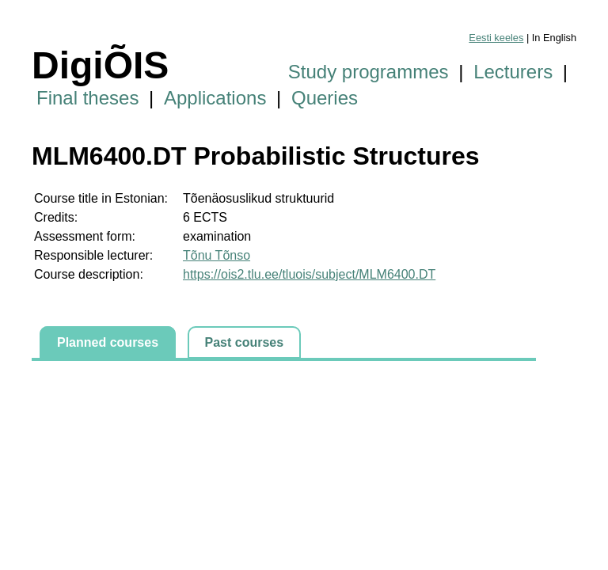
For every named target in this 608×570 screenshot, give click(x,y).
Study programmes (368, 71)
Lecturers (513, 71)
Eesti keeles (496, 38)
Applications (215, 97)
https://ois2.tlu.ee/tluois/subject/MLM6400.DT (309, 274)
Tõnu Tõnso (216, 255)
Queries (324, 97)
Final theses (87, 97)
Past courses (244, 342)
